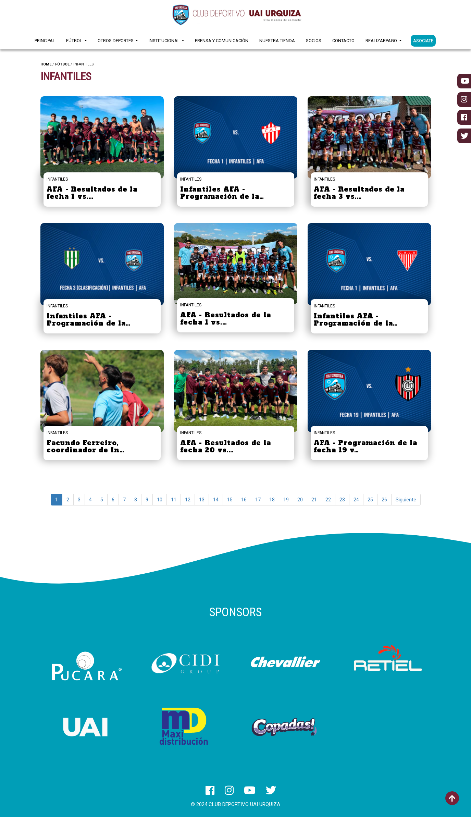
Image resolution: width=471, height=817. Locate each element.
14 (216, 499)
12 (187, 499)
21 (314, 499)
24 (356, 499)
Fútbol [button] (74, 40)
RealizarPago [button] (381, 40)
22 (328, 499)
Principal (45, 40)
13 (201, 499)
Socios (313, 40)
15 (230, 499)
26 (384, 499)
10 (159, 499)
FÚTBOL (62, 64)
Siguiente (406, 499)
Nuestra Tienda (277, 40)
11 (173, 499)
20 (300, 499)
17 (258, 499)
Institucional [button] (165, 40)
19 (286, 499)
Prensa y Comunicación (221, 40)
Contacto (343, 40)
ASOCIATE (423, 40)
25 (370, 499)
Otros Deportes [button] (116, 40)
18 (272, 499)
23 (342, 499)
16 (244, 499)
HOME (45, 64)
